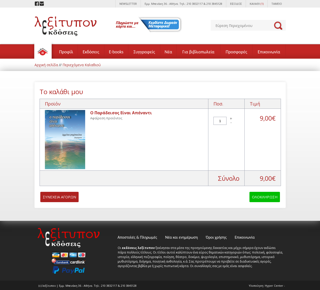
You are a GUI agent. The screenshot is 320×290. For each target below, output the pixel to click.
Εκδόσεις (91, 52)
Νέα (168, 52)
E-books (116, 52)
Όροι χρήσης (216, 237)
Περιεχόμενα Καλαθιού (81, 64)
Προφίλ (66, 52)
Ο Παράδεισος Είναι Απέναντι (121, 113)
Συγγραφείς (144, 52)
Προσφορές (236, 52)
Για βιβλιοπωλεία (198, 52)
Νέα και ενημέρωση (181, 237)
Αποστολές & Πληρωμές (137, 237)
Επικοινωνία (269, 52)
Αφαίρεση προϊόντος (106, 118)
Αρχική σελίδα (46, 64)
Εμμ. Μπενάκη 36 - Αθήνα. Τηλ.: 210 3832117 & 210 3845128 (183, 4)
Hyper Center (274, 285)
